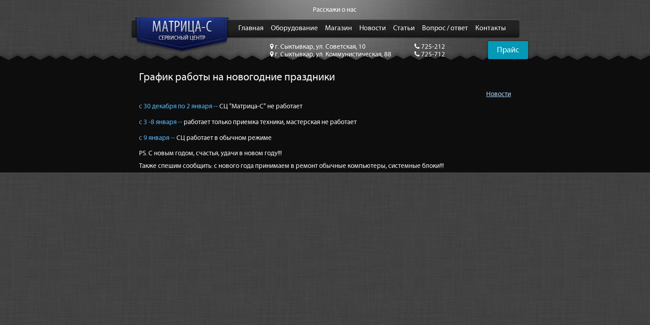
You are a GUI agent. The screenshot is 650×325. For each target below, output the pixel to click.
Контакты (490, 28)
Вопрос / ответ (445, 28)
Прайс (508, 50)
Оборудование (294, 28)
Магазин (338, 28)
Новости (372, 28)
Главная (251, 28)
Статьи (404, 28)
